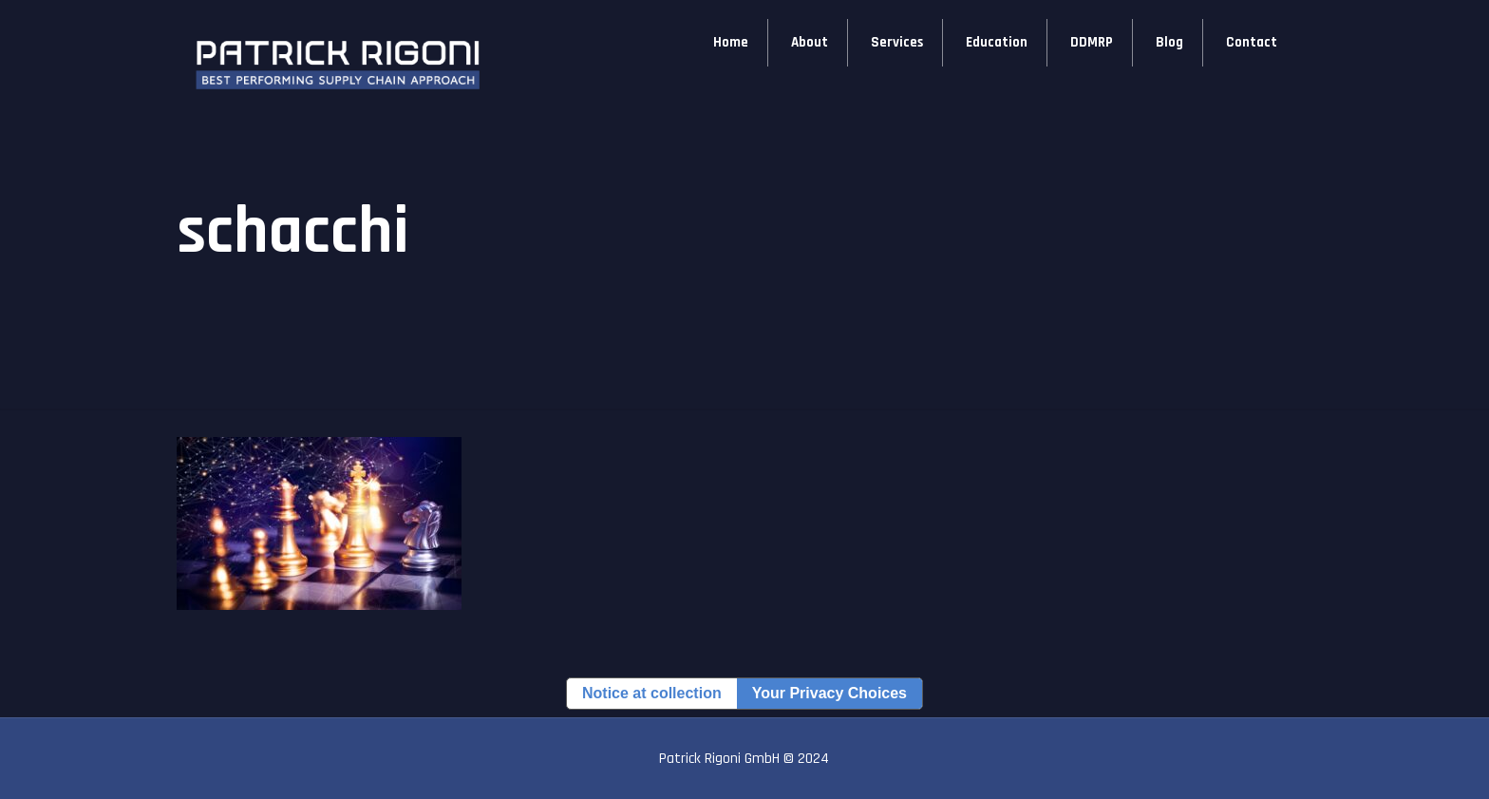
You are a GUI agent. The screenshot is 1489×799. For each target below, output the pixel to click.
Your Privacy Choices (829, 693)
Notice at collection (652, 693)
